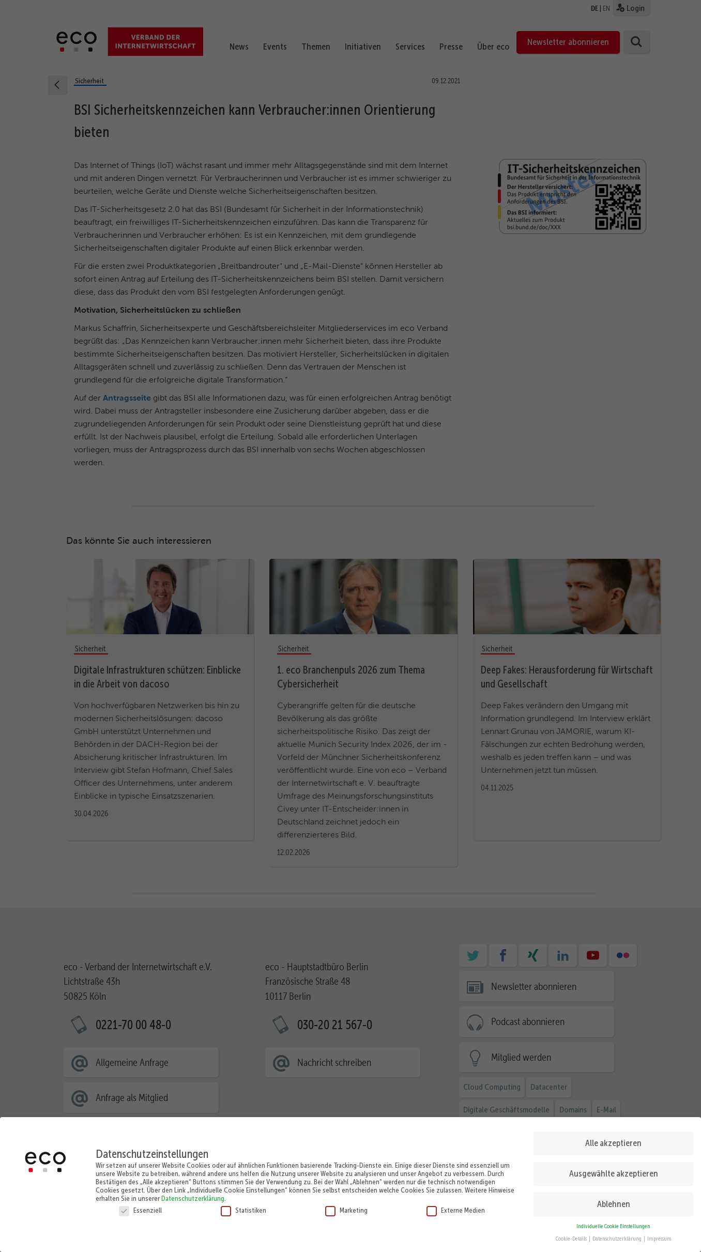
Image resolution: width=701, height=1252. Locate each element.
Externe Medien (455, 1206)
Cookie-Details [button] (572, 1236)
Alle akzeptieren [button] (613, 1140)
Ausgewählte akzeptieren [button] (613, 1170)
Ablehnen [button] (613, 1201)
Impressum (659, 1236)
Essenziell (140, 1206)
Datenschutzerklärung (192, 1194)
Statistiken (243, 1206)
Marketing (346, 1206)
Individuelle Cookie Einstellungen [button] (613, 1223)
